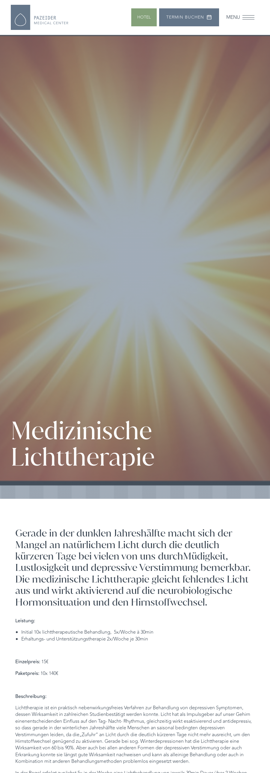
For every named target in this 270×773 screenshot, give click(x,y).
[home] (39, 17)
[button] (240, 17)
